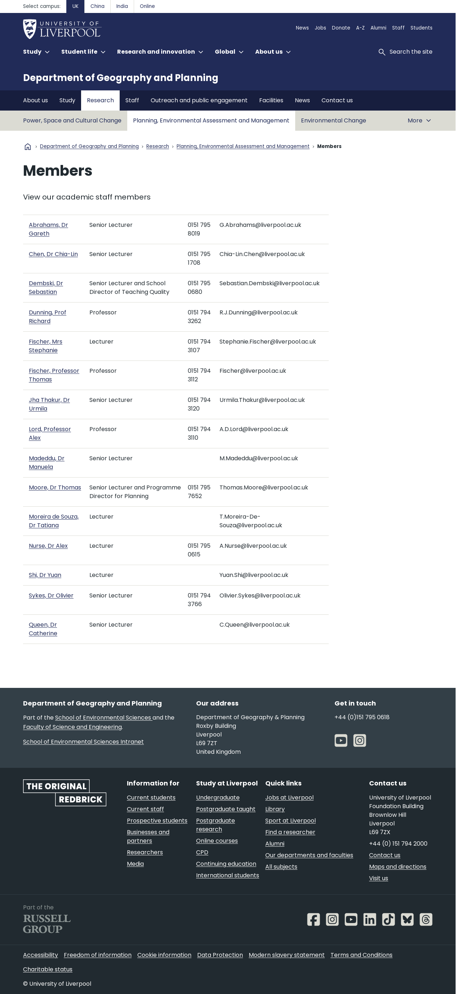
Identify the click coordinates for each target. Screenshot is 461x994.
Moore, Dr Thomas (55, 487)
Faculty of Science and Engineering (72, 727)
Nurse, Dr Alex (48, 546)
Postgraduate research (215, 824)
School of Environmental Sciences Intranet (83, 742)
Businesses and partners (148, 836)
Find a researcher (290, 832)
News (302, 27)
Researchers (145, 852)
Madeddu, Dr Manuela (47, 462)
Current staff (145, 809)
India (122, 6)
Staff (398, 27)
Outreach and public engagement (199, 100)
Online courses (217, 841)
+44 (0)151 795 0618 (362, 717)
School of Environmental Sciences (103, 717)
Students (422, 27)
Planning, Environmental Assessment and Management (211, 120)
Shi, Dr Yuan (45, 575)
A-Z (360, 27)
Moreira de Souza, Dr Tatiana (54, 520)
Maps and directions (397, 867)
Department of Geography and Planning (120, 77)
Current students (151, 797)
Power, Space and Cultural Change (72, 120)
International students (227, 875)
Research (100, 100)
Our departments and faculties (309, 855)
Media (135, 864)
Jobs (320, 27)
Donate (341, 27)
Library (275, 809)
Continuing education (226, 864)
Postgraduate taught (226, 809)
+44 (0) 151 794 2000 (398, 843)
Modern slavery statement (287, 955)
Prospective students (157, 820)
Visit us (378, 878)
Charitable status (47, 969)
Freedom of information (98, 955)
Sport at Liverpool (290, 820)
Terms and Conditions (362, 955)
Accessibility (40, 955)
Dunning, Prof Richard (47, 316)
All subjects (281, 867)
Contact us (337, 100)
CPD (202, 852)
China (97, 6)
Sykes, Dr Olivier (51, 595)
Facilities (271, 100)
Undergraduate (218, 797)
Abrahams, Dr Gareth (48, 229)
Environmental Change (333, 120)
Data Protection (220, 955)
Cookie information (164, 955)
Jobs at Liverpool (289, 797)
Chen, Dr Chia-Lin (53, 254)
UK (75, 6)
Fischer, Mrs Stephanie (45, 345)
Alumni (378, 27)
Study (67, 100)
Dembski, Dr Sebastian (46, 287)
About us (35, 100)
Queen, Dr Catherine (43, 629)
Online (147, 6)
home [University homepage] (27, 146)
